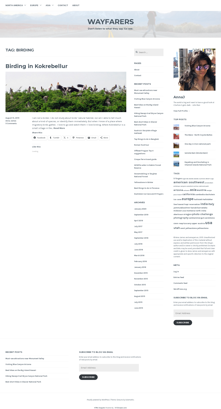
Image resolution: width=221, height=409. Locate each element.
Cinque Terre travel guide (145, 159)
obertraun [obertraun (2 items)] (178, 214)
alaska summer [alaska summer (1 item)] (199, 179)
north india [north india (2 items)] (200, 211)
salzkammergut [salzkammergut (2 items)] (196, 218)
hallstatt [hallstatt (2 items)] (198, 199)
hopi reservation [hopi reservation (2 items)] (192, 204)
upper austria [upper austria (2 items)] (198, 223)
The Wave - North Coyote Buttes (198, 135)
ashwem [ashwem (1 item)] (187, 190)
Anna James (10, 121)
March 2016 (139, 255)
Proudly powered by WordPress (98, 400)
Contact (63, 5)
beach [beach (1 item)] (179, 195)
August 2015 (139, 296)
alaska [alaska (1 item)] (191, 179)
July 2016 (138, 244)
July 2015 (138, 302)
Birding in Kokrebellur (36, 66)
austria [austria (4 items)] (201, 190)
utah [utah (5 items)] (177, 228)
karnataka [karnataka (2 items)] (202, 208)
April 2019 (138, 221)
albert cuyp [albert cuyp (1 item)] (209, 179)
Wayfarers (110, 21)
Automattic (129, 400)
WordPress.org (180, 289)
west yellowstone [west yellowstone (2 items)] (188, 228)
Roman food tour (141, 145)
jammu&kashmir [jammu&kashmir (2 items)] (182, 208)
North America (14, 5)
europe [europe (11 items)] (188, 199)
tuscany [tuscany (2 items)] (187, 223)
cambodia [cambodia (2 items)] (200, 194)
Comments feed (180, 283)
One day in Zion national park (198, 144)
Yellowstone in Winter (143, 182)
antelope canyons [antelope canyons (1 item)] (180, 186)
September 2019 (141, 215)
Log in (176, 272)
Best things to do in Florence (146, 188)
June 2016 (138, 250)
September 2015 (141, 290)
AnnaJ (179, 97)
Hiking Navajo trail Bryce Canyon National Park (26, 376)
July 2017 (138, 226)
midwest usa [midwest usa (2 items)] (180, 211)
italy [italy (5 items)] (211, 204)
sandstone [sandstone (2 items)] (209, 218)
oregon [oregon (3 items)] (188, 214)
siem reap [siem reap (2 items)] (178, 223)
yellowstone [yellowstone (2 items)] (202, 228)
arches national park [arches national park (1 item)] (201, 186)
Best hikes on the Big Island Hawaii (20, 370)
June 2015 (138, 308)
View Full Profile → (182, 111)
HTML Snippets (99, 408)
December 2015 (141, 273)
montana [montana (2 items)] (190, 211)
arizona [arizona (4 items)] (178, 190)
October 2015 (140, 285)
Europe (34, 5)
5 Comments (11, 123)
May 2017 (138, 232)
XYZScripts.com (121, 408)
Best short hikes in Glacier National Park (23, 382)
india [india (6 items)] (204, 204)
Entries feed (179, 277)
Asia (48, 5)
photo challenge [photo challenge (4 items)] (202, 214)
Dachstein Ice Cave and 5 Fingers (148, 194)
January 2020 (140, 209)
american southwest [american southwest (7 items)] (189, 182)
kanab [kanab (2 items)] (194, 208)
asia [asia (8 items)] (193, 190)
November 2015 (141, 279)
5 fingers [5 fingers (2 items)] (178, 178)
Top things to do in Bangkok (146, 139)
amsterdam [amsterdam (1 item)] (209, 183)
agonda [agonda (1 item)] (185, 179)
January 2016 (140, 267)
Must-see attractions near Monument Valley (24, 358)
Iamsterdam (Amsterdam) (196, 153)
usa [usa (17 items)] (208, 222)
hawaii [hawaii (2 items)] (180, 204)
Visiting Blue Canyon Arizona (147, 99)
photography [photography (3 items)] (181, 217)
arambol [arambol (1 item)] (190, 186)
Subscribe (182, 322)
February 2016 (140, 261)
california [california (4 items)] (188, 194)
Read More (59, 128)
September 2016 (141, 238)
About (75, 5)
